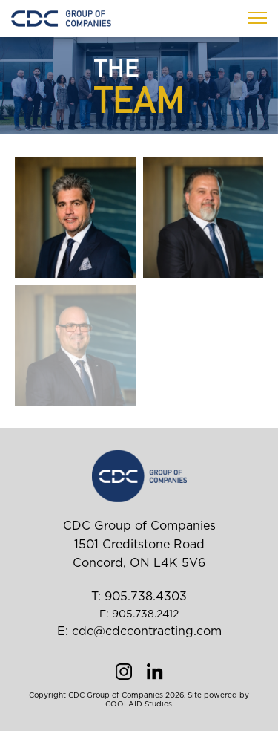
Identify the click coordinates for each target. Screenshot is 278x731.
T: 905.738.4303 (139, 596)
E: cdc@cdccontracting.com (139, 631)
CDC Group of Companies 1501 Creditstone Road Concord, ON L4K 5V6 (139, 544)
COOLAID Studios (138, 704)
